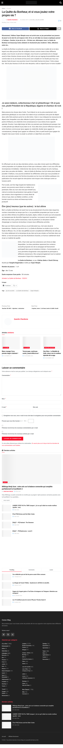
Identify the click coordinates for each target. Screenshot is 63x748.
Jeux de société (39, 19)
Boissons (4, 659)
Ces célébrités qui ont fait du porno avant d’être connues (29, 578)
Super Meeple (35, 291)
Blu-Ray (24, 658)
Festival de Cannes (27, 663)
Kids (3, 670)
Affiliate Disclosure (13, 740)
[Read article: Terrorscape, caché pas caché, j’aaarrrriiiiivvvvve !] (31, 346)
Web (44, 656)
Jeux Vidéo (25, 672)
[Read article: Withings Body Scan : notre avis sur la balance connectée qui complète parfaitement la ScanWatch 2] (31, 472)
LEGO (23, 677)
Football (4, 685)
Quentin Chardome (12, 19)
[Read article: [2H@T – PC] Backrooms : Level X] (6, 537)
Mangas (24, 653)
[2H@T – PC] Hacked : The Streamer (23, 526)
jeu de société (10, 291)
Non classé (25, 693)
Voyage (4, 695)
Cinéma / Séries (26, 656)
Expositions (45, 649)
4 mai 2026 (16, 513)
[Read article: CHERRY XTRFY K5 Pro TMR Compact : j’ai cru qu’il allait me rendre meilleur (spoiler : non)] (6, 512)
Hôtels (3, 697)
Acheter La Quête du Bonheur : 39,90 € (14, 279)
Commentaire (6, 379)
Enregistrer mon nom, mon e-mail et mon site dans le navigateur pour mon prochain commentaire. (32, 419)
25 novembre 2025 (48, 361)
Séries (23, 667)
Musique (24, 685)
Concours (24, 697)
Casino (44, 661)
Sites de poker (26, 689)
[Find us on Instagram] (12, 638)
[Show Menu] (2, 3)
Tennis (3, 690)
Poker (23, 687)
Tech (44, 655)
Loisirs (24, 647)
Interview (4, 654)
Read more (7, 504)
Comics (24, 651)
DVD (23, 660)
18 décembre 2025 (28, 359)
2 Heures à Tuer (26, 674)
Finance (4, 663)
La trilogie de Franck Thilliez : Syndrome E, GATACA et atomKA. (31, 586)
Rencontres (45, 663)
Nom (4, 402)
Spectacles (45, 651)
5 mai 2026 (17, 494)
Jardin (3, 668)
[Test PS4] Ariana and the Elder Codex (24, 518)
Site (23, 695)
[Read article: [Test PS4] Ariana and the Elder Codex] (6, 520)
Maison (4, 672)
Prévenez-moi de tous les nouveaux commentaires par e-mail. (20, 431)
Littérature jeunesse (27, 682)
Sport (3, 679)
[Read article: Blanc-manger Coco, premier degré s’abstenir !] (11, 346)
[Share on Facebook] (15, 29)
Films (23, 665)
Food (3, 665)
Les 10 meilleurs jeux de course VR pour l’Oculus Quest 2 (29, 603)
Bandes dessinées (26, 649)
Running (4, 687)
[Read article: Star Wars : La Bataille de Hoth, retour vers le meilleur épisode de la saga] (52, 346)
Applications (46, 658)
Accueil (4, 740)
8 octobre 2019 (24, 19)
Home (3, 8)
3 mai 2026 (16, 520)
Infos (3, 652)
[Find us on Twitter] (8, 638)
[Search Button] (61, 3)
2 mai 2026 (16, 528)
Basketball (4, 681)
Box (3, 661)
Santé (5, 485)
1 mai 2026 (16, 537)
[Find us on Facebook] (3, 638)
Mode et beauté (6, 674)
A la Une (9, 8)
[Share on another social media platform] (59, 29)
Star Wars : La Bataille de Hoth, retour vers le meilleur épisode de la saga (52, 357)
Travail (3, 693)
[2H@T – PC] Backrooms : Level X (22, 535)
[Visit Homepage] (31, 3)
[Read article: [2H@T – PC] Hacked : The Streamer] (6, 528)
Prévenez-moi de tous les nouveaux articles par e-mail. (18, 437)
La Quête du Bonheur (22, 291)
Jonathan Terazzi (8, 494)
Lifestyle (4, 657)
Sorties (45, 647)
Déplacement (5, 683)
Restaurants (5, 699)
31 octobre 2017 (7, 359)
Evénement (5, 650)
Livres (23, 680)
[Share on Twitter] (43, 29)
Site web (35, 410)
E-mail (4, 411)
